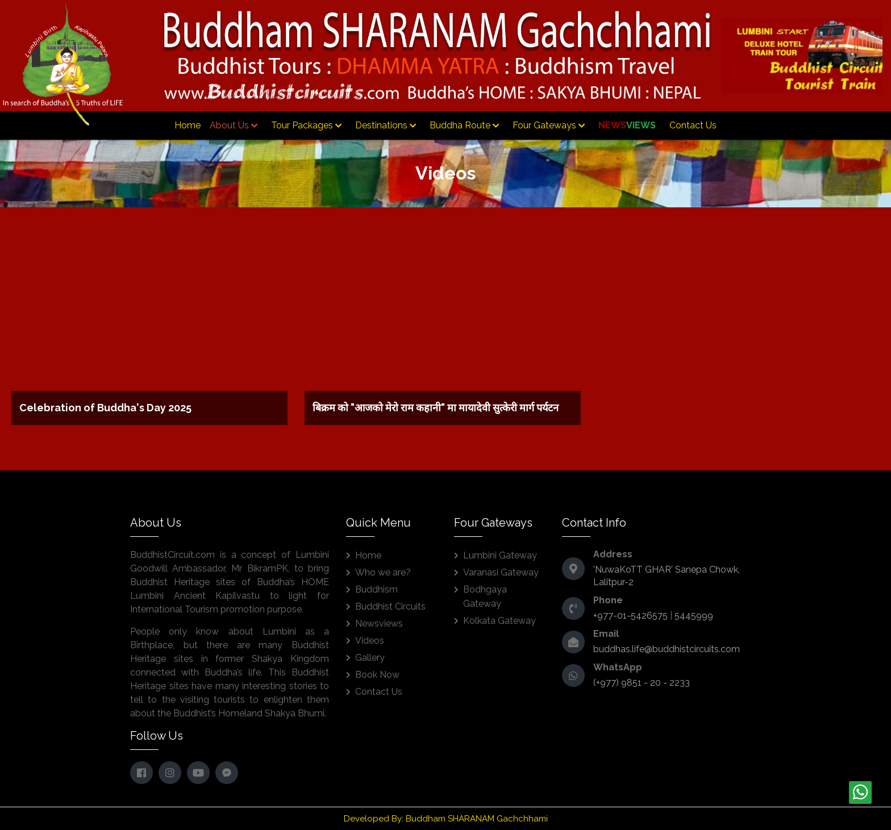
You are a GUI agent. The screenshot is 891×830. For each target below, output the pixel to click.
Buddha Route (464, 125)
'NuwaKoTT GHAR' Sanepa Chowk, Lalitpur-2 (666, 575)
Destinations (385, 125)
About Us (233, 125)
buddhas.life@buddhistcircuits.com (666, 649)
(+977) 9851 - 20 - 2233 (641, 682)
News (627, 125)
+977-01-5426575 (630, 615)
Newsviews (379, 623)
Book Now (377, 674)
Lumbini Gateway (500, 555)
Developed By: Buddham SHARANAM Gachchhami (446, 819)
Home (187, 125)
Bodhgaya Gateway (485, 596)
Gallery (370, 657)
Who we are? (383, 572)
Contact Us (693, 125)
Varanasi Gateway (501, 572)
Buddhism (376, 589)
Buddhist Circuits (390, 606)
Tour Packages (306, 125)
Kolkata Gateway (499, 620)
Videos (369, 640)
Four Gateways (549, 125)
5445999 (694, 615)
